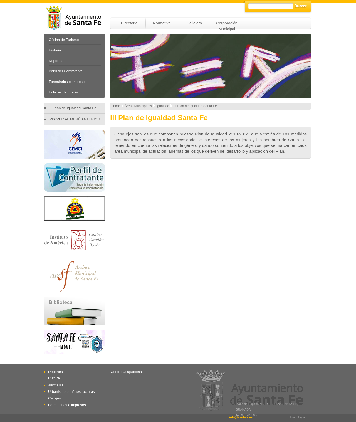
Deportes (56, 61)
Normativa (162, 23)
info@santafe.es (241, 417)
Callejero (194, 23)
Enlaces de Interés (64, 92)
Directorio (129, 23)
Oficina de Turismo (64, 40)
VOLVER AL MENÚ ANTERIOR (75, 119)
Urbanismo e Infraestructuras (71, 391)
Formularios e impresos (67, 82)
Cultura (54, 378)
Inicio (116, 106)
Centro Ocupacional (127, 372)
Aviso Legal (298, 417)
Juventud (55, 385)
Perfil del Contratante (66, 71)
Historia (55, 50)
